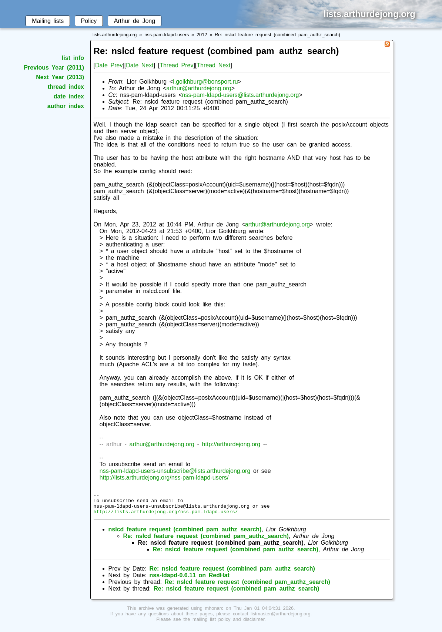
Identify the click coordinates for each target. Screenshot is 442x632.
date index (69, 96)
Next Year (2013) (60, 77)
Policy (89, 21)
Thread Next (213, 65)
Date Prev (109, 65)
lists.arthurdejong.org (115, 34)
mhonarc (214, 612)
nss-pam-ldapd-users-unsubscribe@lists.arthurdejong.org (175, 471)
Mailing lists (48, 21)
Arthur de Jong (134, 21)
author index (65, 106)
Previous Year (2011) (54, 67)
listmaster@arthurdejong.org (281, 618)
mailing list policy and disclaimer (228, 623)
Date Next (139, 65)
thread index (66, 87)
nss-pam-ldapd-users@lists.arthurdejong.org (240, 95)
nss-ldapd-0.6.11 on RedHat (190, 579)
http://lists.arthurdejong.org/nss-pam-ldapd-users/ (164, 477)
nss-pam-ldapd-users (166, 34)
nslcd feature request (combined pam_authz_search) (185, 534)
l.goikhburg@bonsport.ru (205, 81)
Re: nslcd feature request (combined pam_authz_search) (277, 34)
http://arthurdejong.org (231, 444)
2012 (202, 34)
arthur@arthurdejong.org (198, 88)
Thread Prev (176, 65)
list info (73, 58)
